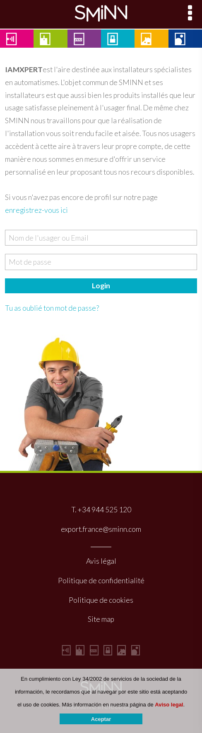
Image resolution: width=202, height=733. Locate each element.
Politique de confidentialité (101, 580)
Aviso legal (169, 710)
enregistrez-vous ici (36, 210)
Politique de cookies (101, 600)
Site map (101, 619)
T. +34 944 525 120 (101, 509)
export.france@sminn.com (101, 529)
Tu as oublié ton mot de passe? (52, 308)
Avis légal (101, 561)
